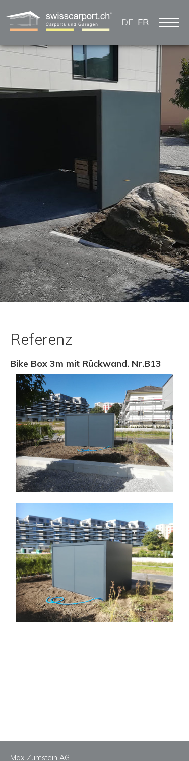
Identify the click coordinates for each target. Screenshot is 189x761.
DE (127, 22)
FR (143, 22)
